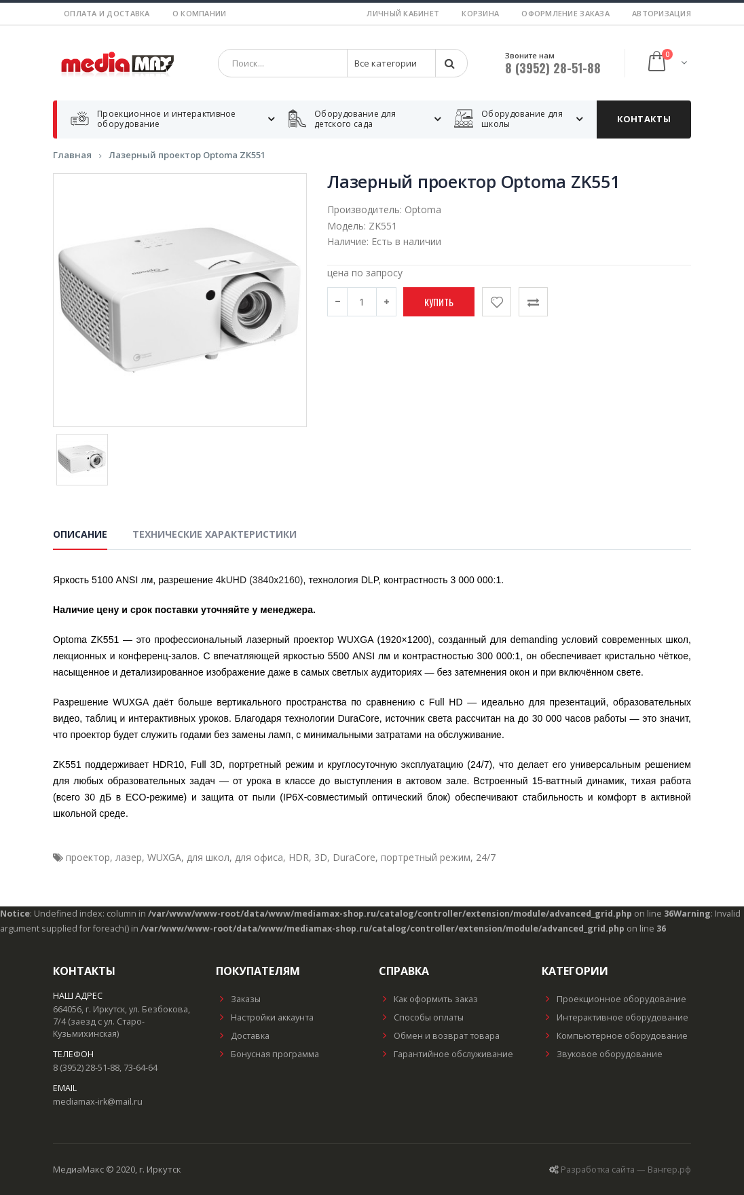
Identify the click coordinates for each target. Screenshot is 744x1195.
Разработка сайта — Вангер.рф (626, 1169)
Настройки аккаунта (265, 1017)
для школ (208, 857)
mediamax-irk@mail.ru (98, 1101)
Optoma (423, 209)
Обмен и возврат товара (439, 1036)
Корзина (480, 13)
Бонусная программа (267, 1054)
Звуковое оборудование (602, 1054)
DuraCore (354, 857)
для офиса (259, 857)
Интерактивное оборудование (615, 1017)
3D (320, 857)
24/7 (486, 857)
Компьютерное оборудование (615, 1036)
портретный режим (425, 857)
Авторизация (661, 13)
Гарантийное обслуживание (446, 1054)
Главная (72, 155)
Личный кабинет (403, 13)
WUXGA (164, 857)
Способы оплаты (421, 1017)
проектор (88, 857)
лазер (128, 857)
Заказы (238, 999)
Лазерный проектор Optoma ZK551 (187, 155)
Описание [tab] (80, 534)
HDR (299, 857)
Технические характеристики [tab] (214, 534)
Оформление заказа (565, 13)
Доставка (242, 1036)
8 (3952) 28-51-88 (553, 68)
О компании (199, 13)
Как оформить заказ (428, 999)
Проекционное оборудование (614, 999)
